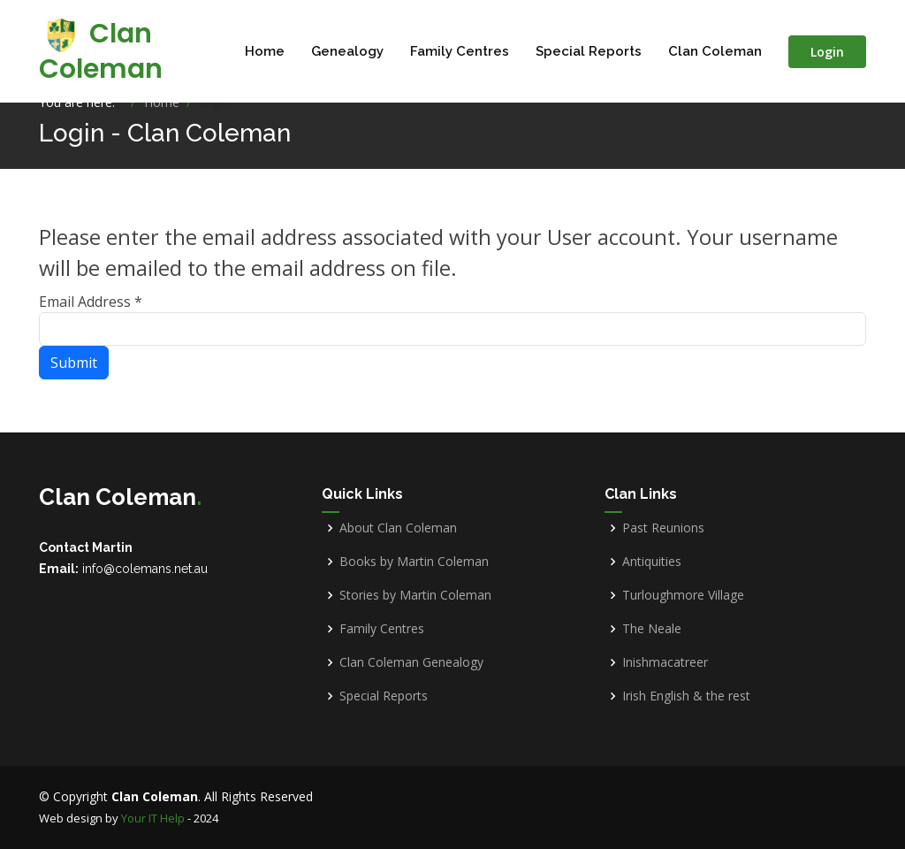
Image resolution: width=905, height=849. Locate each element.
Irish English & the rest (686, 696)
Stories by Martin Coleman (415, 595)
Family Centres (459, 51)
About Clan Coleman (398, 528)
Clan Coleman (101, 51)
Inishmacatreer (665, 662)
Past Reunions (663, 528)
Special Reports (589, 51)
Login (827, 51)
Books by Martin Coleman (414, 561)
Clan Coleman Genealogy (411, 662)
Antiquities (651, 561)
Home (265, 51)
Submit (73, 362)
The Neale (651, 629)
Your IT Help (153, 818)
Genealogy (347, 51)
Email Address (90, 301)
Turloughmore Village (683, 595)
